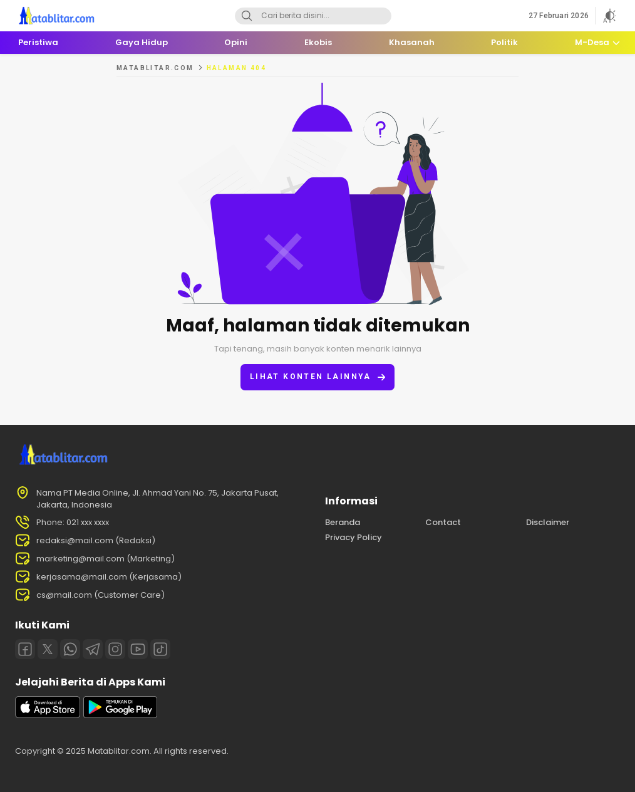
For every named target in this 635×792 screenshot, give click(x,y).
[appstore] (47, 715)
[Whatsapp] (70, 649)
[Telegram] (93, 649)
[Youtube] (138, 649)
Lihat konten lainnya (317, 377)
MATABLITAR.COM (155, 68)
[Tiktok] (160, 649)
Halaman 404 (236, 68)
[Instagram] (115, 649)
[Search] (246, 16)
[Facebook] (25, 649)
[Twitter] (48, 649)
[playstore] (120, 715)
